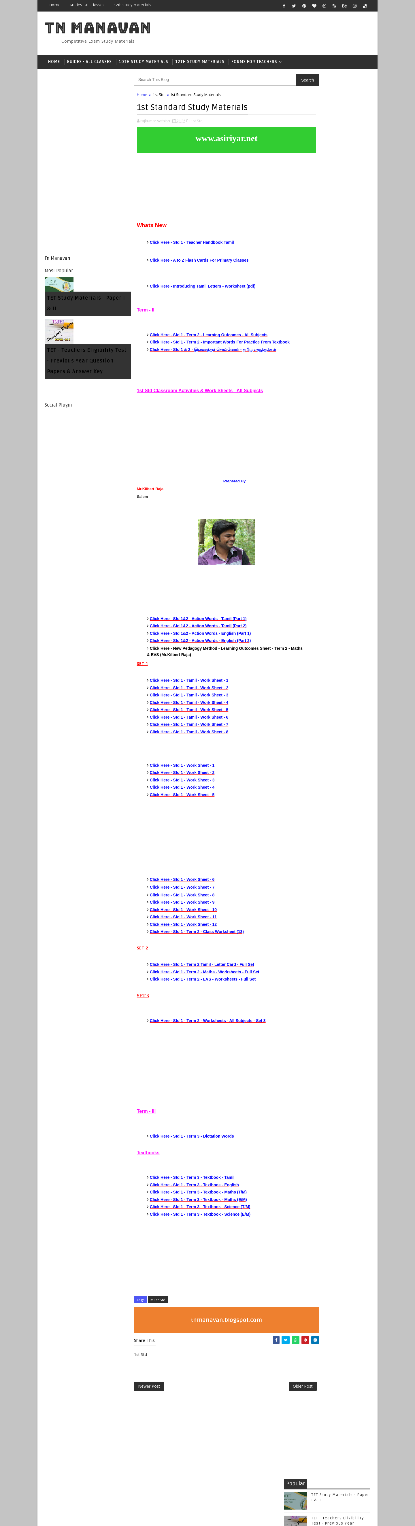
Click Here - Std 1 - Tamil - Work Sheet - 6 (189, 732)
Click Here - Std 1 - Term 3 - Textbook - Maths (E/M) (198, 1215)
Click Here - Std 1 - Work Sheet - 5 (182, 810)
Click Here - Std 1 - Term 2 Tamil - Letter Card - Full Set (202, 979)
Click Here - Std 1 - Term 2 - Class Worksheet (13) (197, 947)
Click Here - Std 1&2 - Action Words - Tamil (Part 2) (198, 641)
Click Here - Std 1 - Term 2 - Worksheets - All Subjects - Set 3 (208, 1036)
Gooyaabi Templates (146, 1517)
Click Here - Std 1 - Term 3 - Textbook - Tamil (192, 1192)
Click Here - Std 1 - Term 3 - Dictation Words (192, 1151)
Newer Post (149, 1403)
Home (55, 5)
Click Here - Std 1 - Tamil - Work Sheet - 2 (189, 703)
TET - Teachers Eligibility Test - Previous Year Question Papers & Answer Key (87, 364)
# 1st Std (157, 1315)
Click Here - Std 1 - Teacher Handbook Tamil (192, 245)
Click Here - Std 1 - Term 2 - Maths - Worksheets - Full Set (204, 987)
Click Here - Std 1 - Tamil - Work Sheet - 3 (189, 710)
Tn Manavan (98, 29)
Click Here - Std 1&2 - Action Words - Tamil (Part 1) (198, 634)
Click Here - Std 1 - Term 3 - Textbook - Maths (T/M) (198, 1207)
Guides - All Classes (87, 5)
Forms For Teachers (254, 63)
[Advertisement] (88, 163)
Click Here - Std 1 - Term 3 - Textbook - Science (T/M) (200, 1222)
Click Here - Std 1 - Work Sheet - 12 (183, 939)
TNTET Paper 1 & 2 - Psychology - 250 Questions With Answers (340, 201)
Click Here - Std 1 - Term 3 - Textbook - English (194, 1200)
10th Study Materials (143, 63)
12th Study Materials (132, 5)
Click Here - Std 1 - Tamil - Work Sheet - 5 (189, 725)
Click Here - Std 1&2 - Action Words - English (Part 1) (200, 648)
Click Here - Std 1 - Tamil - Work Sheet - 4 (189, 717)
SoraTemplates (81, 1517)
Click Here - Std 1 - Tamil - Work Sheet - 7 (189, 739)
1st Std (159, 97)
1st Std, (197, 123)
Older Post (265, 1403)
